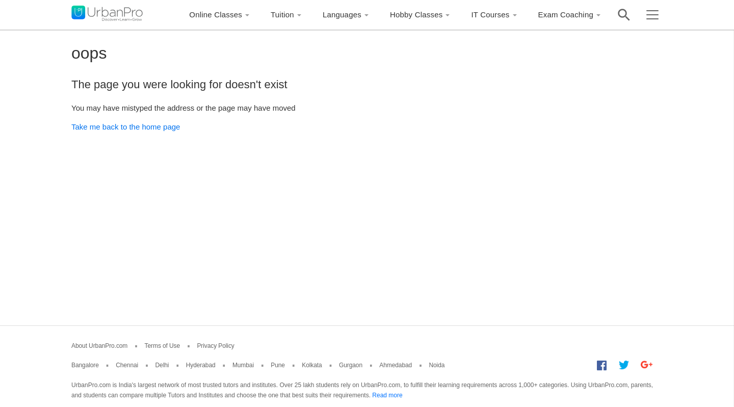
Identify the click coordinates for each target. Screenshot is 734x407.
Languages (342, 14)
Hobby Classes (416, 14)
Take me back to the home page (125, 126)
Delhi (162, 365)
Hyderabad (201, 365)
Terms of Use (162, 345)
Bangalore (85, 365)
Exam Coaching (566, 14)
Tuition (282, 14)
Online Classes (215, 14)
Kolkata (312, 365)
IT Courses (490, 14)
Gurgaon (350, 365)
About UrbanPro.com (99, 345)
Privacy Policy (215, 345)
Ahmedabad (395, 365)
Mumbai (243, 365)
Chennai (127, 365)
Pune (278, 365)
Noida (436, 365)
